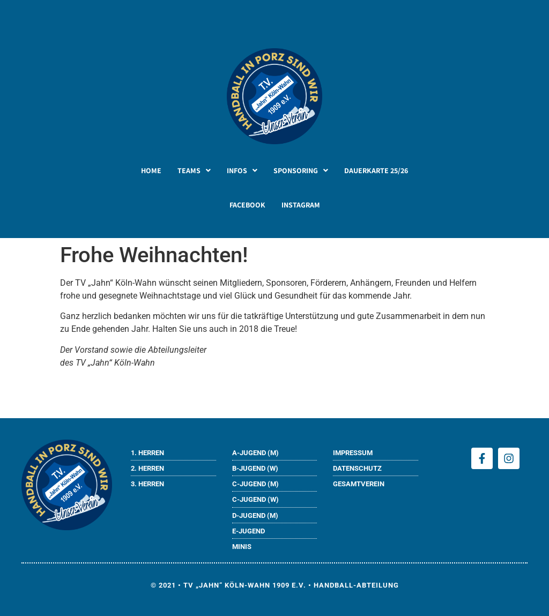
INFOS (242, 170)
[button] (194, 170)
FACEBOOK (247, 205)
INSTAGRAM (300, 205)
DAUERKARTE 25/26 (376, 170)
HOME (151, 170)
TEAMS (194, 170)
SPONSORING (300, 170)
